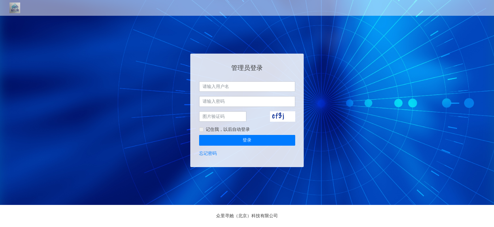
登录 (247, 140)
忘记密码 (208, 153)
